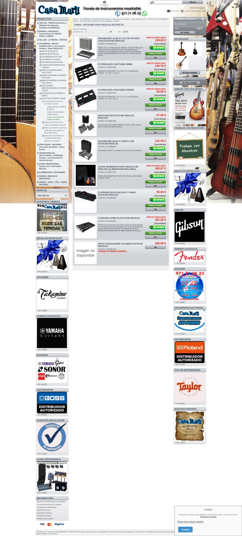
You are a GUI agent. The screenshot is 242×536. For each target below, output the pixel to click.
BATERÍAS (42, 355)
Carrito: (187, 11)
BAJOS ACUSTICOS (50, 51)
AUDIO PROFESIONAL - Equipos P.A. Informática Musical (50, 166)
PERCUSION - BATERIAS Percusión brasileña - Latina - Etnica (52, 147)
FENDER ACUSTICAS (185, 249)
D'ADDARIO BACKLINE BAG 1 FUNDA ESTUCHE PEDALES (117, 193)
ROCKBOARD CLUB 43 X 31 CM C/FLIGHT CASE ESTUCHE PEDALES (119, 39)
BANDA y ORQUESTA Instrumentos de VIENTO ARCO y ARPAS (50, 33)
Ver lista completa (189, 73)
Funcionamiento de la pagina (49, 504)
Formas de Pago (44, 516)
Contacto (104, 5)
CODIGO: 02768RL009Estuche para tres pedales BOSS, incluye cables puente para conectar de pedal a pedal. (119, 124)
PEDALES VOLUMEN (52, 141)
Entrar (202, 8)
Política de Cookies (208, 517)
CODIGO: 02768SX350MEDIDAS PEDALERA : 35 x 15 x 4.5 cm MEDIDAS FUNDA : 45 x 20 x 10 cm (118, 96)
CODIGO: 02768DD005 (107, 198)
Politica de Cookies (45, 519)
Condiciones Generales (47, 507)
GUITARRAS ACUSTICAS (52, 57)
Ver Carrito (184, 32)
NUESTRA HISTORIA (185, 409)
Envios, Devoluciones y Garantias (51, 502)
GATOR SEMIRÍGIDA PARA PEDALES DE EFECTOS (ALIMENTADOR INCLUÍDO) (118, 168)
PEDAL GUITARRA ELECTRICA (55, 128)
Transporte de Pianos (188, 308)
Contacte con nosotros (45, 532)
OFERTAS (179, 79)
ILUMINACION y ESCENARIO (52, 172)
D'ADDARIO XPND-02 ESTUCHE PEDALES (119, 218)
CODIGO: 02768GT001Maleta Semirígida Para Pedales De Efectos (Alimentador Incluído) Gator (120, 175)
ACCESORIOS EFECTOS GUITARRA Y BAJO (99, 21)
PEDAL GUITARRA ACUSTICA (55, 125)
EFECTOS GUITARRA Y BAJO (54, 98)
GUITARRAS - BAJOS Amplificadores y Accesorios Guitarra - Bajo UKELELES (52, 46)
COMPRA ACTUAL (184, 19)
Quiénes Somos (43, 510)
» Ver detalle (180, 122)
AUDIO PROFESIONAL (49, 459)
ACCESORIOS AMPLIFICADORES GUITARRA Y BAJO (54, 88)
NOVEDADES (181, 39)
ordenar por (78, 32)
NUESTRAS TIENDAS (48, 201)
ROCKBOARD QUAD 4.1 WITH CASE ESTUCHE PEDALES (116, 142)
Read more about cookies (190, 521)
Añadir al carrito (155, 54)
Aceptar (185, 529)
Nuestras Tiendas (44, 513)
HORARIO (179, 269)
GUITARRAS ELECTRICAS (52, 62)
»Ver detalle (42, 233)
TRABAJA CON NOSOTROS (189, 128)
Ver (119, 32)
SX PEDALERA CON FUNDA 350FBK (116, 90)
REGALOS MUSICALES (49, 238)
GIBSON (178, 210)
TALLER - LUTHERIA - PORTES (53, 40)
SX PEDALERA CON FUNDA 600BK (115, 64)
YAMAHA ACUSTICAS (48, 316)
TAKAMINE (43, 277)
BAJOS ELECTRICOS (50, 54)
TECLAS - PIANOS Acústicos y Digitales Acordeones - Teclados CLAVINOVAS (53, 25)
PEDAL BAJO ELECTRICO (53, 122)
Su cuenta (175, 11)
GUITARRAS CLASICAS (51, 59)
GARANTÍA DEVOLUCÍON (50, 420)
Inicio (75, 19)
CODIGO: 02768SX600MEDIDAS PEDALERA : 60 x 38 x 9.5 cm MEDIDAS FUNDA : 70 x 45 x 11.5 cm (118, 70)
